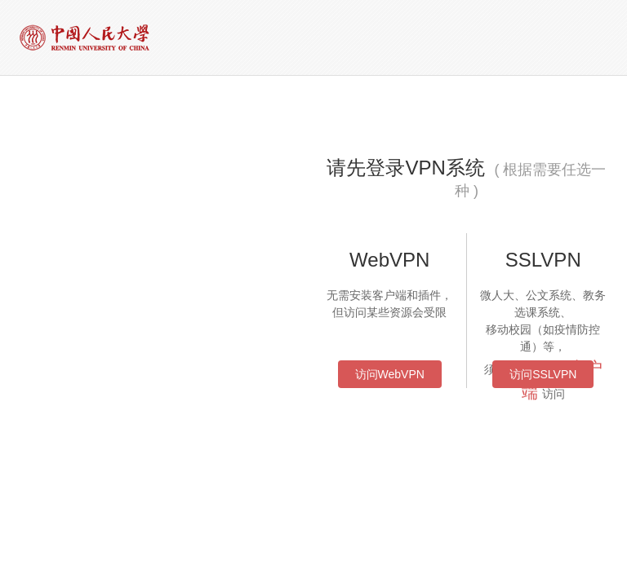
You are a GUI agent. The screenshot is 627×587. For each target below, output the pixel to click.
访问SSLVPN (542, 374)
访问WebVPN (390, 374)
